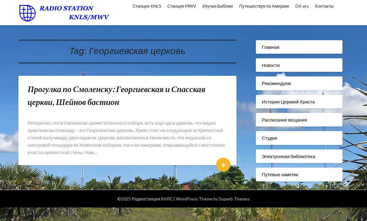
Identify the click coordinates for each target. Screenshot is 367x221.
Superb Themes (234, 198)
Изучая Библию (217, 6)
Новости (271, 65)
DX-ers (302, 6)
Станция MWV (181, 6)
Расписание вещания (284, 119)
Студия (269, 138)
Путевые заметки (280, 174)
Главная (270, 47)
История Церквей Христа (288, 101)
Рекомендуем (276, 83)
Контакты (324, 6)
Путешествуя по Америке (264, 6)
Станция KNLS (146, 6)
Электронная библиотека (288, 156)
